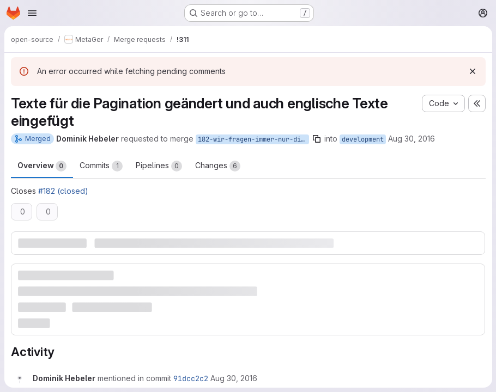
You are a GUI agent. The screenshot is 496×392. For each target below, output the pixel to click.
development (363, 139)
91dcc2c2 (190, 378)
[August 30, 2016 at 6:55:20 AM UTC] (233, 378)
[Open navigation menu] (32, 13)
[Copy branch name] (316, 138)
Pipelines (159, 166)
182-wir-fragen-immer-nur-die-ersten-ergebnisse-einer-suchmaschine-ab (253, 139)
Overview (41, 166)
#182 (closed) (63, 190)
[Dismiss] (472, 71)
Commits (101, 166)
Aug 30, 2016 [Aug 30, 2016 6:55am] (411, 138)
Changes (217, 166)
